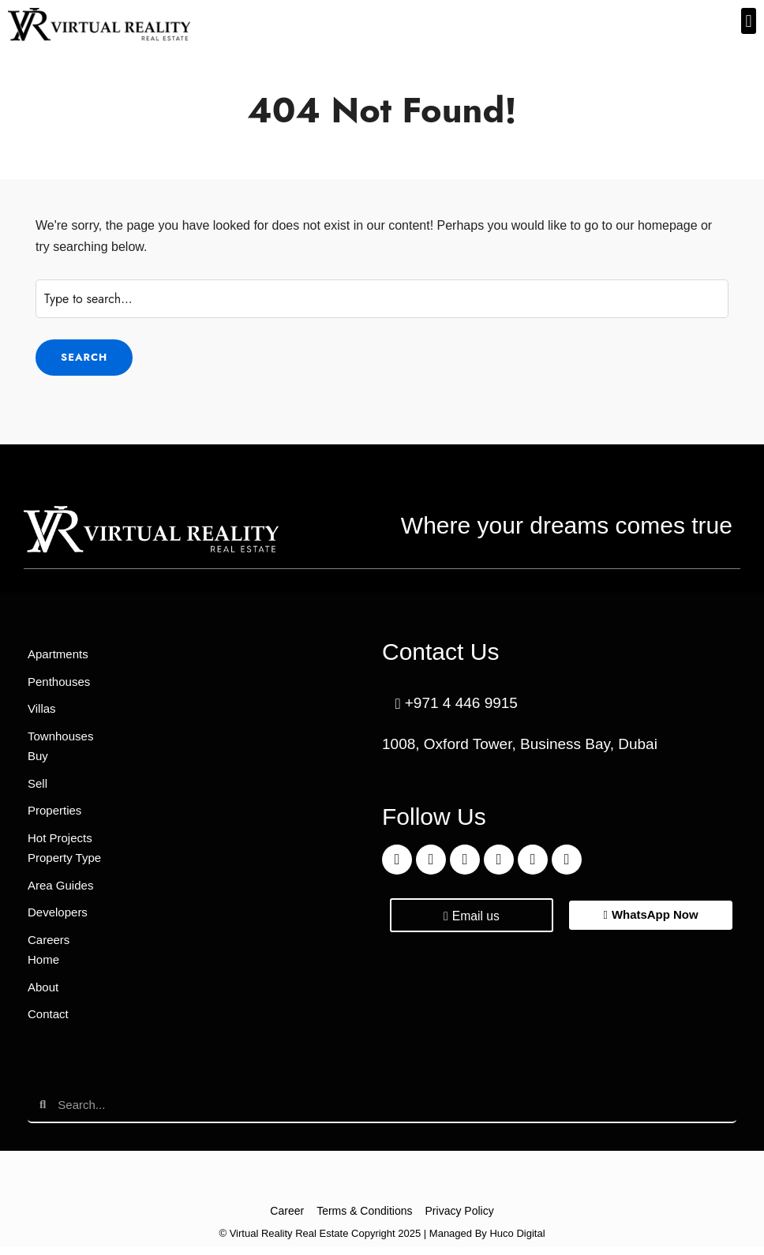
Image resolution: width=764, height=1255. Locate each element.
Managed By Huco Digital (487, 1241)
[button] (748, 21)
